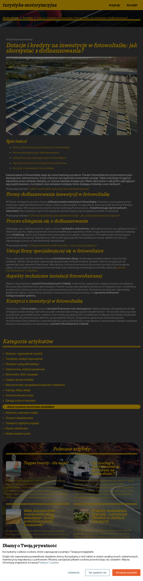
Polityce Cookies (48, 562)
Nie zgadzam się (97, 572)
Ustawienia (73, 572)
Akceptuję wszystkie (126, 572)
